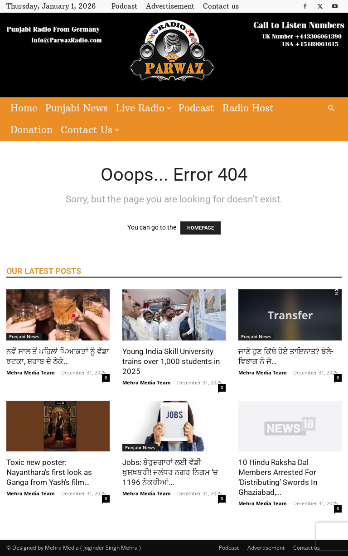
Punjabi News (76, 108)
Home (23, 108)
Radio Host (248, 108)
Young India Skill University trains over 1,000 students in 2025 (171, 361)
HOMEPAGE (200, 228)
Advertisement (170, 6)
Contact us (221, 6)
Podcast (124, 6)
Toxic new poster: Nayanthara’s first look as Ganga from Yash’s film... (49, 472)
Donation (31, 130)
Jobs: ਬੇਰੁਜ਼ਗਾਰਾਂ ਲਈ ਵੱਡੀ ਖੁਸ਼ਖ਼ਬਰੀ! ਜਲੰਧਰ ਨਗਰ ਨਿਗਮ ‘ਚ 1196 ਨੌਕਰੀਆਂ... (170, 472)
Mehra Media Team (30, 372)
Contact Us (90, 130)
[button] (331, 108)
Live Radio (143, 108)
